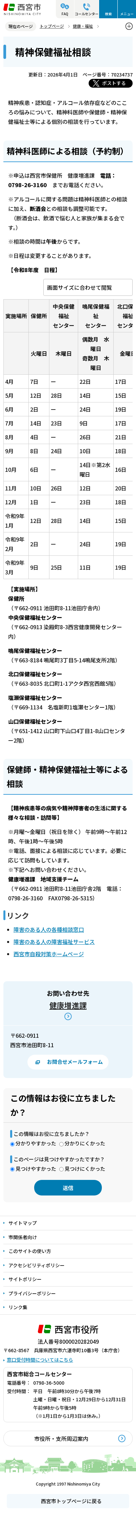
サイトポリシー (25, 1279)
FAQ (65, 13)
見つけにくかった (85, 1168)
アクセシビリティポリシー (36, 1265)
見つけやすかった (36, 1168)
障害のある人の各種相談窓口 (49, 929)
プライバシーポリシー (32, 1293)
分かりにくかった (85, 1143)
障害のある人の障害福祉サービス (54, 942)
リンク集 (17, 1307)
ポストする (114, 83)
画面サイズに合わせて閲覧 (79, 287)
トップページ (52, 26)
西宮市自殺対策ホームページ (49, 954)
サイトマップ (22, 1223)
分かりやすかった (36, 1143)
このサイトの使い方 (29, 1251)
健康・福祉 (83, 26)
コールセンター (86, 13)
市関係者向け (22, 1237)
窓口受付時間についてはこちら (40, 1359)
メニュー (127, 13)
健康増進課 (68, 1005)
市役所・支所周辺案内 (61, 1438)
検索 (108, 13)
